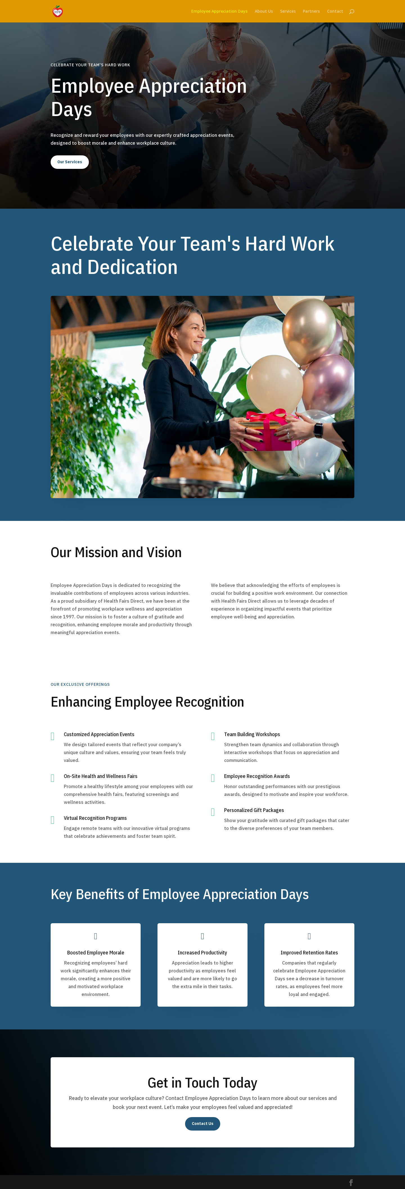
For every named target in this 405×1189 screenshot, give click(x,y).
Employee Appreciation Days (219, 11)
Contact (335, 11)
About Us (264, 11)
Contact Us (202, 1123)
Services (288, 11)
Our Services (69, 161)
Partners (311, 11)
